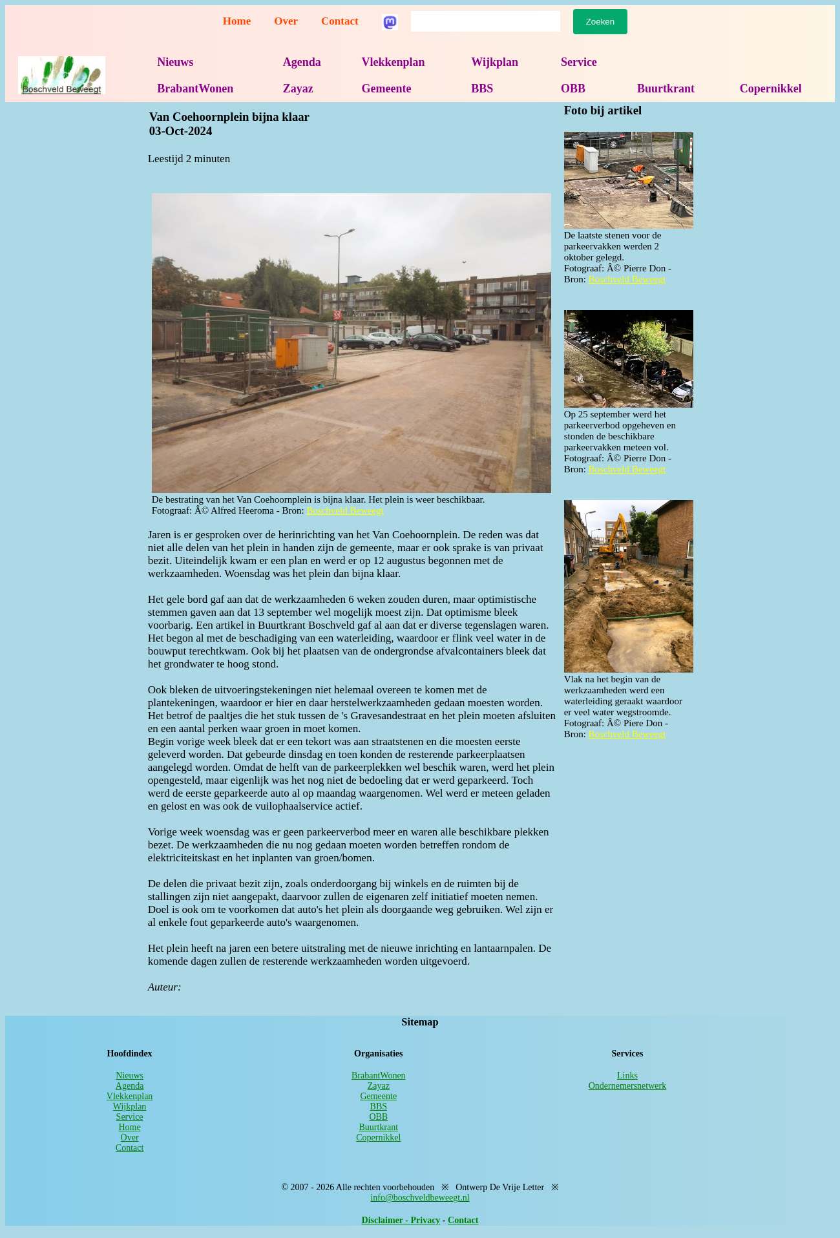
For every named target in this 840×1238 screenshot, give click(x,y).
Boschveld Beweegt (345, 510)
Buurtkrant (666, 88)
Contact (340, 21)
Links (627, 1075)
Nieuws (175, 62)
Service (579, 62)
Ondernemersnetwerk (628, 1086)
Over (286, 21)
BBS (482, 88)
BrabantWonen (195, 88)
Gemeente (386, 88)
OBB (573, 88)
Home (237, 21)
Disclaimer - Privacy (401, 1220)
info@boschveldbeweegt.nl (419, 1197)
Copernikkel (771, 88)
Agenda (302, 62)
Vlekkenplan (393, 62)
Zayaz (298, 88)
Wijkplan (494, 62)
